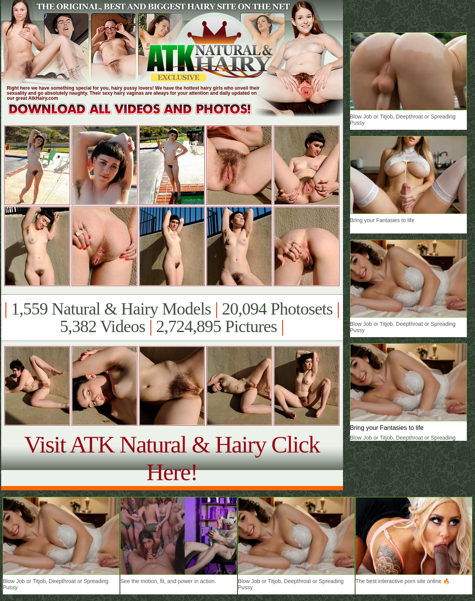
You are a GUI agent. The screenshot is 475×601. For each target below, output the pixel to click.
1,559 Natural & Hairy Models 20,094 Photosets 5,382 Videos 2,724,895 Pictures (172, 317)
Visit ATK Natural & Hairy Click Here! (172, 458)
